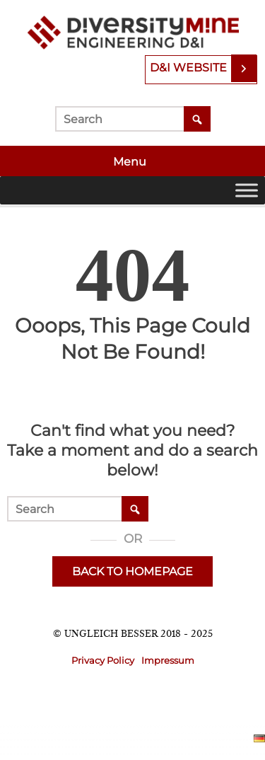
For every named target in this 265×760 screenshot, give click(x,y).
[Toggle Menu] (246, 190)
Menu (131, 161)
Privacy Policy (102, 660)
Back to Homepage (132, 571)
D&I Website (188, 67)
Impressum (167, 660)
